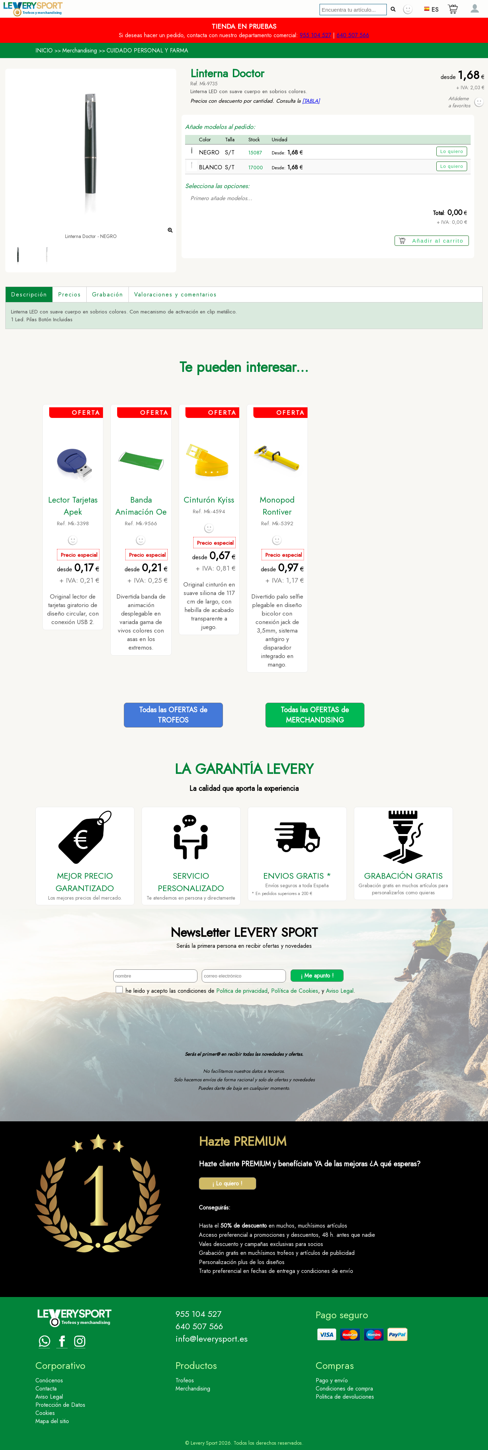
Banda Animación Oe (141, 506)
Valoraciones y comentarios (175, 294)
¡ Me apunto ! (317, 976)
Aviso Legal (340, 991)
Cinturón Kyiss (209, 500)
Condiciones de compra (344, 1388)
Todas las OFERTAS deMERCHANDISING (315, 715)
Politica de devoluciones (345, 1397)
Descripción (29, 294)
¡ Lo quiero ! (227, 1183)
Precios (69, 294)
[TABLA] (311, 101)
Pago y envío (332, 1380)
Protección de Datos (60, 1405)
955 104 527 (315, 35)
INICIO (44, 50)
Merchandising (79, 50)
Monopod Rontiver (277, 506)
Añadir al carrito (438, 241)
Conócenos (49, 1380)
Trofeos (185, 1380)
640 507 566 (353, 35)
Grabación (107, 294)
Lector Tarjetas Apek (73, 506)
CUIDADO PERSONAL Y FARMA (147, 50)
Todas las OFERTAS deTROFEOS (173, 715)
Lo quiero (451, 151)
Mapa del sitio (52, 1421)
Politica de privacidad (242, 991)
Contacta (46, 1388)
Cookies (45, 1413)
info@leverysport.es (212, 1338)
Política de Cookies (294, 991)
